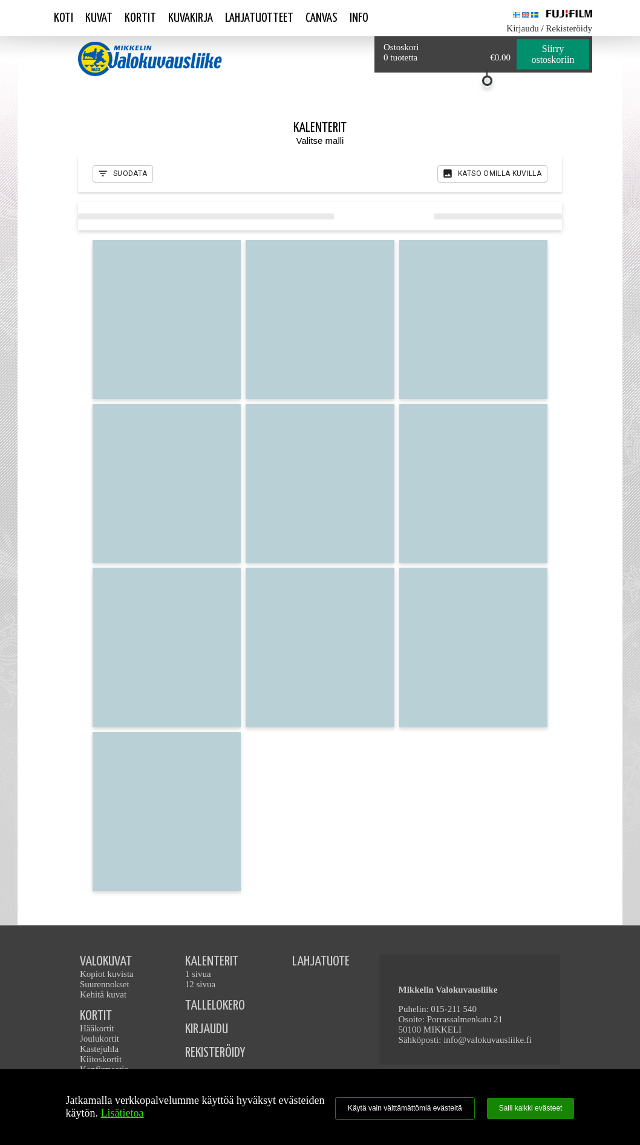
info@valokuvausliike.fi (487, 1040)
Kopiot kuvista (107, 974)
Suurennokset (104, 984)
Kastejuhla (99, 1049)
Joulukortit (99, 1038)
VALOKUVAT (106, 961)
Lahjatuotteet (259, 18)
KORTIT (96, 1016)
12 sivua (200, 984)
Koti (63, 18)
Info (359, 18)
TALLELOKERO (215, 1006)
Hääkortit (97, 1028)
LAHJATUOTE (321, 961)
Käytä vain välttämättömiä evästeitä (405, 1108)
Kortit (140, 18)
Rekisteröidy (569, 28)
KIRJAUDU (206, 1029)
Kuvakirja (190, 18)
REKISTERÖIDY (215, 1053)
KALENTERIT (211, 961)
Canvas (321, 18)
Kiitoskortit (101, 1059)
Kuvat (99, 18)
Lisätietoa (122, 1113)
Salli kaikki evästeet (531, 1108)
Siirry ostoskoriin (552, 54)
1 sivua (198, 974)
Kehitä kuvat (103, 994)
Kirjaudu (522, 28)
